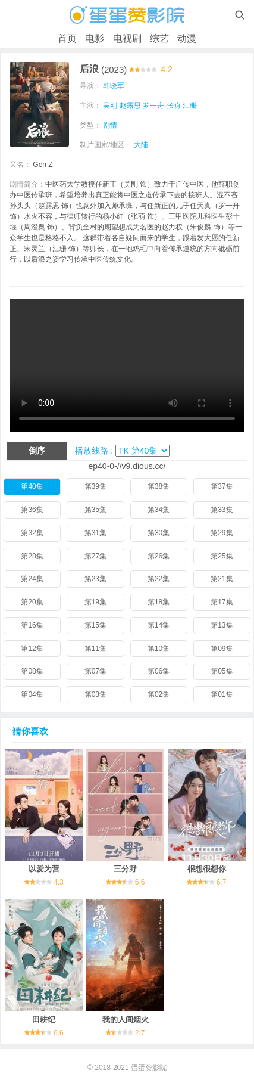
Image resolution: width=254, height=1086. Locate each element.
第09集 (222, 648)
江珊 (190, 105)
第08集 (32, 671)
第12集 (32, 648)
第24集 (32, 579)
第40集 (32, 486)
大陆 (141, 145)
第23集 (95, 579)
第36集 (32, 509)
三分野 (125, 868)
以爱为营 (44, 868)
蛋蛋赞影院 (149, 1067)
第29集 (222, 533)
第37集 (222, 486)
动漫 (186, 38)
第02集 (159, 694)
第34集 (159, 509)
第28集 (32, 556)
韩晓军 (113, 86)
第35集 (95, 509)
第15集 (95, 625)
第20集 (32, 602)
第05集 (222, 671)
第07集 (95, 671)
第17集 (222, 602)
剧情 (110, 125)
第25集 (222, 556)
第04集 (32, 694)
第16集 (32, 625)
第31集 (95, 533)
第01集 (222, 694)
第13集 (222, 625)
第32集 (32, 533)
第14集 (159, 625)
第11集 (95, 648)
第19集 (95, 602)
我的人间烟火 (125, 1019)
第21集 (222, 579)
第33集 (222, 509)
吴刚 (110, 105)
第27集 (95, 556)
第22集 (159, 579)
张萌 (173, 105)
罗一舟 (153, 105)
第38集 (159, 486)
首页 (67, 38)
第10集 (159, 648)
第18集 (159, 602)
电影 (94, 38)
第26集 (159, 556)
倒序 (37, 450)
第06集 (159, 671)
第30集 (159, 533)
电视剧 (127, 38)
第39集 (95, 486)
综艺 (159, 38)
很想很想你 (206, 868)
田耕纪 (43, 1019)
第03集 (95, 694)
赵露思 (130, 105)
